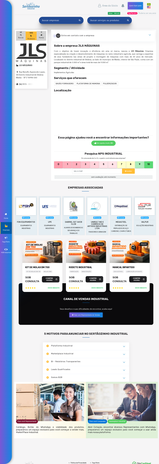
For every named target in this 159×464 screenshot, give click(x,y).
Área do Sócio (107, 5)
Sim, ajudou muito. (103, 143)
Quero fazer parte (135, 6)
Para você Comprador (97, 460)
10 (148, 164)
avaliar (128, 171)
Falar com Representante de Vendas (86, 354)
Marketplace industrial (117, 460)
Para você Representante (27, 460)
